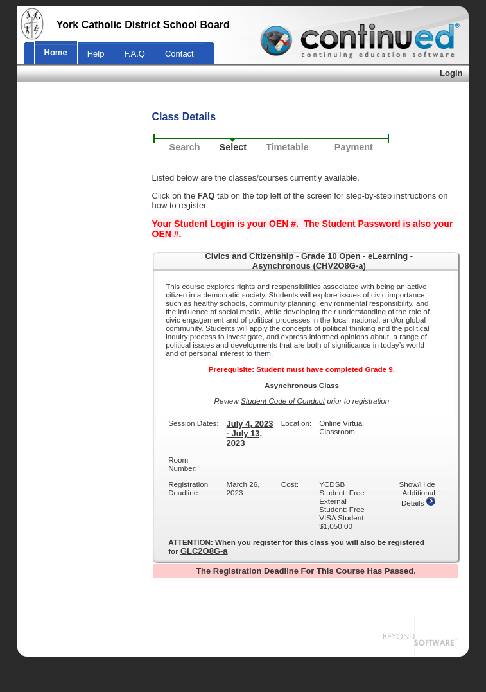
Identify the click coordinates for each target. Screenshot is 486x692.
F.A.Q (134, 53)
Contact (179, 53)
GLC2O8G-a (204, 551)
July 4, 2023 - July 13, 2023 (250, 433)
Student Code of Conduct (283, 400)
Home (55, 52)
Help (96, 53)
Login (451, 73)
